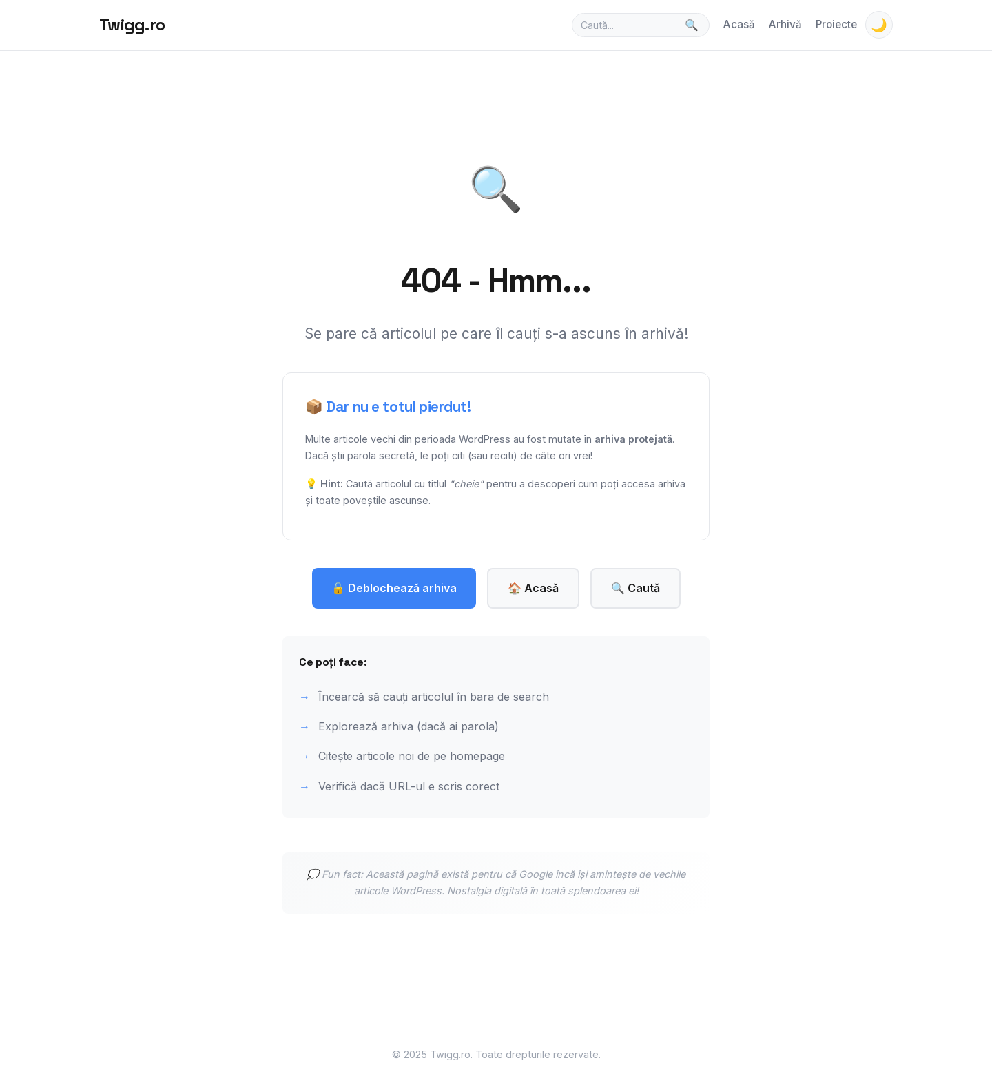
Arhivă (785, 24)
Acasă (739, 24)
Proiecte (836, 24)
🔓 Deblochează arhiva (394, 588)
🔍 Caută (635, 588)
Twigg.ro (132, 24)
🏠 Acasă (533, 588)
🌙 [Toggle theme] (879, 25)
